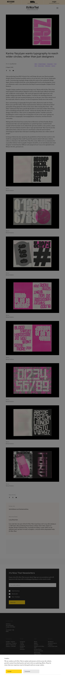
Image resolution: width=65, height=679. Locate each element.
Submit (36, 643)
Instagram (22, 641)
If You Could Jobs (52, 646)
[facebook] (6, 70)
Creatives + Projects (11, 643)
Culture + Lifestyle (11, 646)
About (35, 641)
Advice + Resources (11, 644)
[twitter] (9, 70)
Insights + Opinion (10, 641)
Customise (27, 671)
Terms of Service (38, 650)
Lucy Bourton (13, 63)
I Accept (9, 671)
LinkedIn (22, 644)
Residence (50, 641)
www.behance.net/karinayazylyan (18, 509)
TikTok (21, 643)
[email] (13, 70)
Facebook (22, 646)
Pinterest (22, 649)
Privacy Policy (37, 649)
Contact (36, 644)
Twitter (22, 647)
